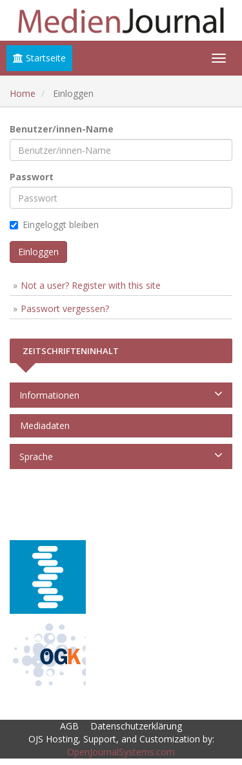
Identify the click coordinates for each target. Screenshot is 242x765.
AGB (69, 726)
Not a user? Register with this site (91, 285)
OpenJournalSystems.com (121, 752)
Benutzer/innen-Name (62, 129)
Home (22, 93)
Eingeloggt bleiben (54, 224)
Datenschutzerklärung (136, 726)
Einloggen (38, 252)
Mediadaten (42, 425)
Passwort (32, 177)
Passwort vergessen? (65, 308)
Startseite (39, 58)
